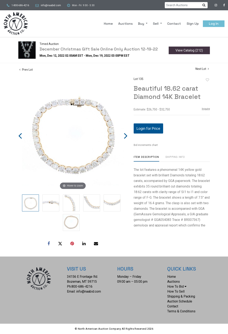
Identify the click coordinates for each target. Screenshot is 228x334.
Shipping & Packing (181, 296)
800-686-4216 (81, 286)
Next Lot (202, 68)
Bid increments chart (146, 145)
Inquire (206, 108)
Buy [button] (141, 23)
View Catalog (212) (189, 50)
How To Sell (176, 291)
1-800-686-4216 (20, 5)
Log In (214, 23)
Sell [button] (156, 23)
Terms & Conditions (181, 311)
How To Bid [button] (176, 286)
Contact (174, 23)
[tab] (146, 159)
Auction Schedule (179, 301)
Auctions (125, 23)
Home (108, 23)
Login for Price (148, 128)
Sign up (193, 23)
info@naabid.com (51, 5)
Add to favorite (207, 80)
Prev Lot (26, 69)
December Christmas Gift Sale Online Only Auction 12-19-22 (99, 49)
